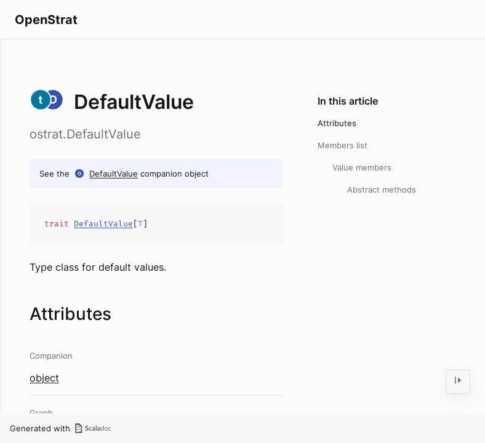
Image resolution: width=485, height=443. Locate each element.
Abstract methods (381, 189)
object (44, 378)
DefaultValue (113, 173)
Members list (342, 145)
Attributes (337, 123)
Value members (361, 167)
